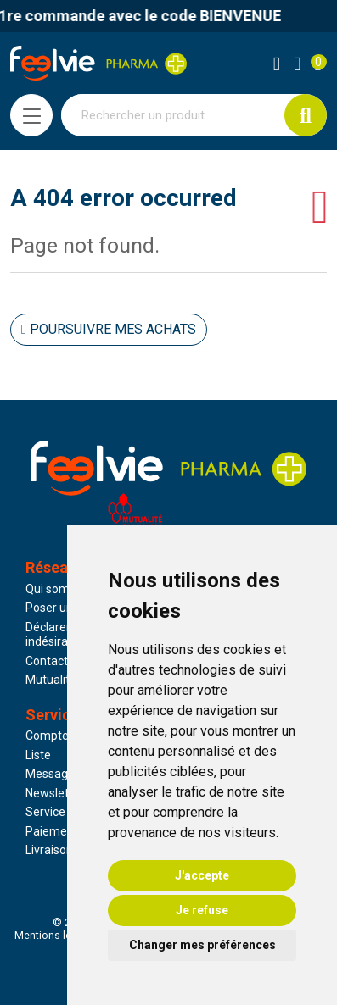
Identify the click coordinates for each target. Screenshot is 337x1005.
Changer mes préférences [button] (202, 945)
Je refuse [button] (202, 910)
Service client (61, 812)
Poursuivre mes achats (108, 329)
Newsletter (54, 793)
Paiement (51, 831)
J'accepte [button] (202, 875)
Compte (47, 735)
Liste (38, 755)
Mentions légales (56, 935)
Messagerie (56, 773)
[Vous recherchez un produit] (173, 115)
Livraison (49, 850)
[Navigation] (31, 115)
